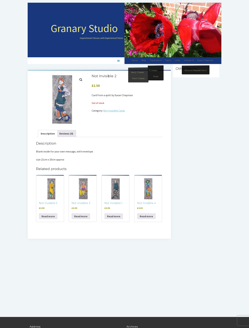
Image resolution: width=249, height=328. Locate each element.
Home (135, 60)
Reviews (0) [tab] (66, 133)
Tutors (168, 60)
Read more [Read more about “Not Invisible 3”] (80, 216)
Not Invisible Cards (114, 110)
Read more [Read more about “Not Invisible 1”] (113, 216)
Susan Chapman (205, 60)
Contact (188, 60)
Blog (143, 60)
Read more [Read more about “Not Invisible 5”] (48, 216)
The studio (155, 60)
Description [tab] (48, 133)
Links (177, 60)
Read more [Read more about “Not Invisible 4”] (146, 216)
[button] (81, 80)
